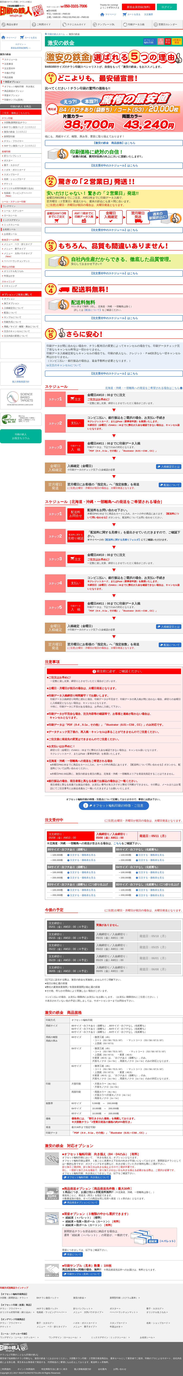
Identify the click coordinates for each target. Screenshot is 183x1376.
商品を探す (12, 24)
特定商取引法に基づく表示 (54, 1369)
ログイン (167, 7)
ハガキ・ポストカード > (85, 1323)
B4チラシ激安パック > (47, 1298)
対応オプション (12, 82)
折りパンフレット (12, 156)
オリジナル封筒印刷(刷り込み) (19, 188)
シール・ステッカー (13, 211)
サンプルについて (12, 317)
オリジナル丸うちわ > (157, 1312)
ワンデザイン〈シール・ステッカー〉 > (19, 1337)
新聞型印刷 (9, 136)
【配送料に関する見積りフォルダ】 (122, 540)
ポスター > (115, 1308)
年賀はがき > (116, 1326)
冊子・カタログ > (154, 1308)
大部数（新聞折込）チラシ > (14, 1298)
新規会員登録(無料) (138, 7)
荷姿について (74, 1254)
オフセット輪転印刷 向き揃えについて (88, 1177)
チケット (8, 183)
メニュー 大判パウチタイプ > (88, 1312)
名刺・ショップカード (15, 179)
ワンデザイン (9, 206)
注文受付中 (9, 68)
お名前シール (10, 234)
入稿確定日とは (170, 466)
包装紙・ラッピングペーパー (18, 194)
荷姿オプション (11, 95)
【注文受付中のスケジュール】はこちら (114, 165)
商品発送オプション (14, 91)
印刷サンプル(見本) (13, 100)
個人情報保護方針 (20, 381)
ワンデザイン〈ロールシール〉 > (65, 1337)
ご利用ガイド (44, 24)
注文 (78, 399)
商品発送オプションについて (82, 1202)
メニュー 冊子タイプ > (85, 1326)
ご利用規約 (5, 1369)
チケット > (5, 1326)
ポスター (8, 160)
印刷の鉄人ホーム (56, 34)
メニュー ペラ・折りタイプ (18, 244)
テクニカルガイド (76, 24)
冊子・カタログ (11, 165)
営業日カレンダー (168, 24)
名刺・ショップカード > (158, 1323)
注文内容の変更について (16, 336)
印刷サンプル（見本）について (83, 1274)
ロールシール (10, 215)
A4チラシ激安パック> (47, 1308)
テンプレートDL (106, 24)
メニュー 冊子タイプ (15, 249)
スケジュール (10, 59)
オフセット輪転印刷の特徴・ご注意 (118, 805)
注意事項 (8, 64)
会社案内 (102, 1369)
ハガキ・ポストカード (15, 170)
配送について (10, 312)
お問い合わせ (119, 1369)
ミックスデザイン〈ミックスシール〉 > (110, 1337)
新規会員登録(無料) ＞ (21, 48)
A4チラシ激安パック (20, 146)
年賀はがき (9, 276)
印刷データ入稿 (136, 24)
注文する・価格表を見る (83, 855)
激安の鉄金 (16, 132)
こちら (117, 843)
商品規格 (8, 77)
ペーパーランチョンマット (17, 261)
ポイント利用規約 (26, 1369)
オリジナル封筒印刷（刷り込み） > (17, 1312)
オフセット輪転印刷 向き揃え (19, 86)
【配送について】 (92, 310)
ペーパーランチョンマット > (124, 1312)
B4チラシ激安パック (20, 127)
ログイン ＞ (20, 44)
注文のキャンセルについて (17, 331)
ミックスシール (11, 224)
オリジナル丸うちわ (13, 271)
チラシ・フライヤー (13, 141)
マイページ (110, 14)
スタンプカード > (118, 1323)
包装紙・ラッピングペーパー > (52, 1312)
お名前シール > (147, 1337)
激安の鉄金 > (79, 1298)
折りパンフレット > (82, 1308)
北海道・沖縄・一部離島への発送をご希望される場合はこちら (142, 388)
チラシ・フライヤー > (10, 1308)
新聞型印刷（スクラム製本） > (125, 1298)
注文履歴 (148, 14)
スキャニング (10, 286)
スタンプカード (11, 174)
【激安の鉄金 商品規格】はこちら (114, 143)
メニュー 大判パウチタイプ (18, 255)
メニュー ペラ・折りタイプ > (52, 1326)
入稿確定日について (13, 308)
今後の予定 (9, 73)
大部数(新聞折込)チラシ (15, 122)
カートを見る (133, 14)
